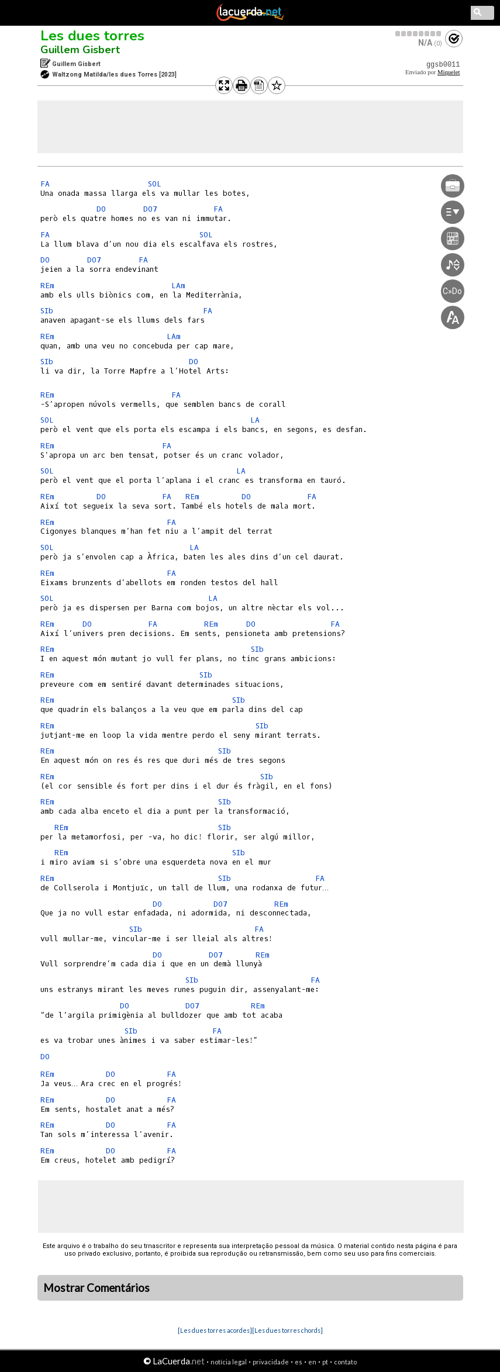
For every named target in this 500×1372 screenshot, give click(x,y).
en (312, 1362)
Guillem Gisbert (80, 50)
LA (255, 420)
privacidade (271, 1362)
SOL (154, 184)
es (298, 1362)
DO (101, 209)
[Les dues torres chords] (287, 1330)
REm (47, 286)
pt (325, 1362)
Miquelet (448, 72)
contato (345, 1362)
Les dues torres (92, 35)
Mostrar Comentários (96, 1287)
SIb (46, 311)
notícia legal (229, 1362)
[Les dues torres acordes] (215, 1330)
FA (45, 184)
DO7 (150, 209)
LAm (178, 286)
